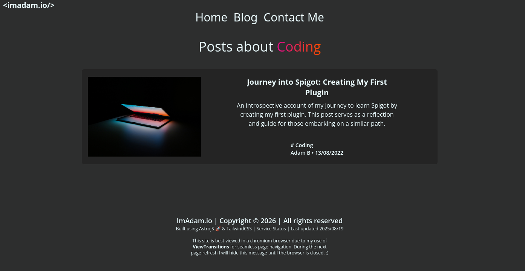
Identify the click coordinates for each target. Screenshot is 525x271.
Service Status (271, 228)
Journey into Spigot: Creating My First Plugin (317, 87)
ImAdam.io (194, 220)
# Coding (302, 145)
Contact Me (293, 17)
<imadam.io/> (29, 5)
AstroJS (206, 228)
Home (211, 17)
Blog (246, 17)
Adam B (300, 152)
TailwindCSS (239, 228)
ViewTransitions (211, 247)
